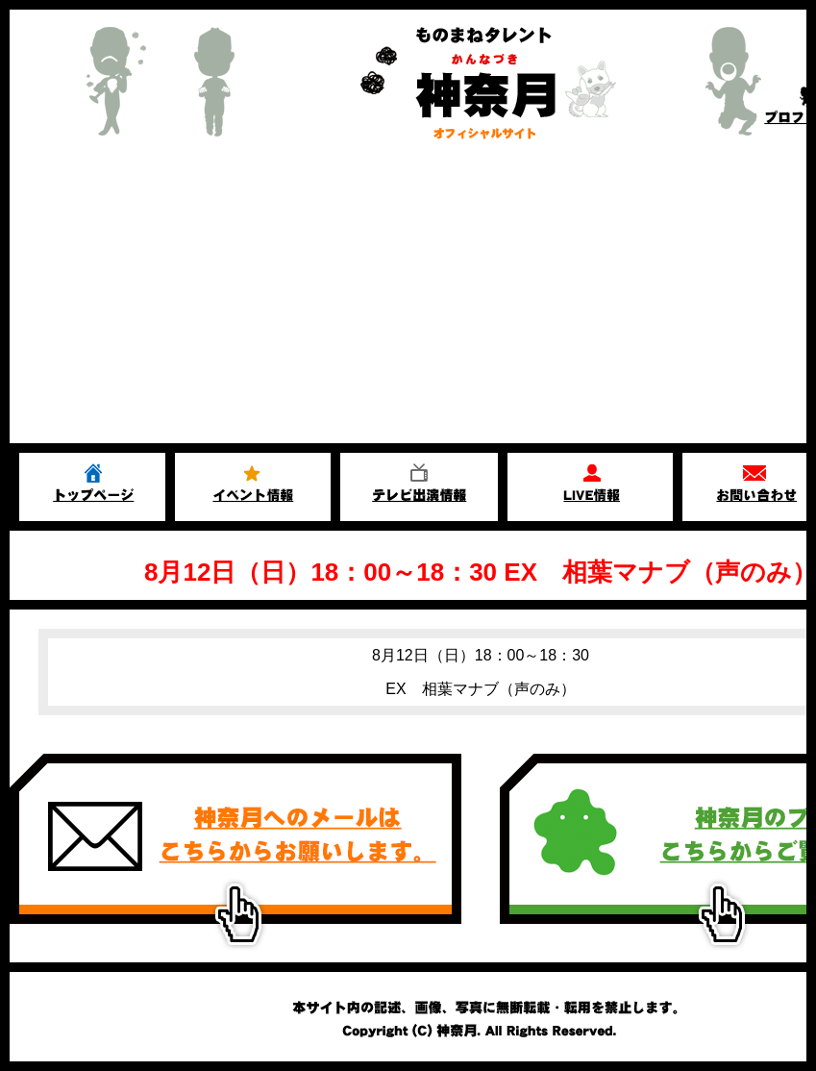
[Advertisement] (408, 299)
